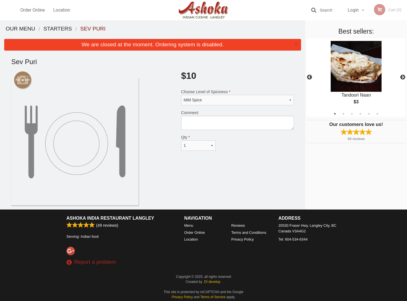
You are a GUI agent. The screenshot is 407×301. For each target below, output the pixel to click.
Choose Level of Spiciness (237, 97)
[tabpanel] (356, 77)
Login (353, 10)
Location (61, 10)
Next (403, 77)
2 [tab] (343, 114)
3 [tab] (352, 114)
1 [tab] (335, 114)
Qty (198, 143)
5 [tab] (369, 114)
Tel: (293, 239)
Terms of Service (213, 297)
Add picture (23, 79)
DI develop (212, 282)
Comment (237, 120)
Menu (188, 225)
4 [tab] (360, 114)
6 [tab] (377, 114)
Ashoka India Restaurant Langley (110, 218)
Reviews (238, 225)
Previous (309, 77)
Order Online (32, 10)
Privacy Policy (242, 239)
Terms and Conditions (248, 232)
